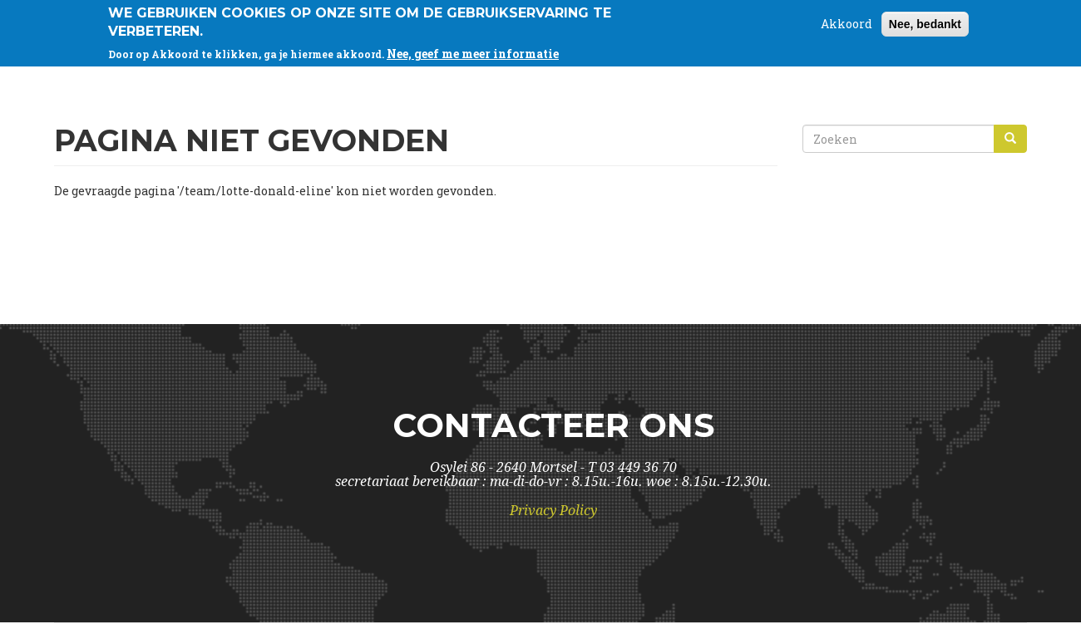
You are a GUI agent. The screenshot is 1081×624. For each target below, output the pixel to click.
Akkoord (846, 21)
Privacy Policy (553, 510)
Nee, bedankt (925, 21)
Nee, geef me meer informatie (473, 51)
